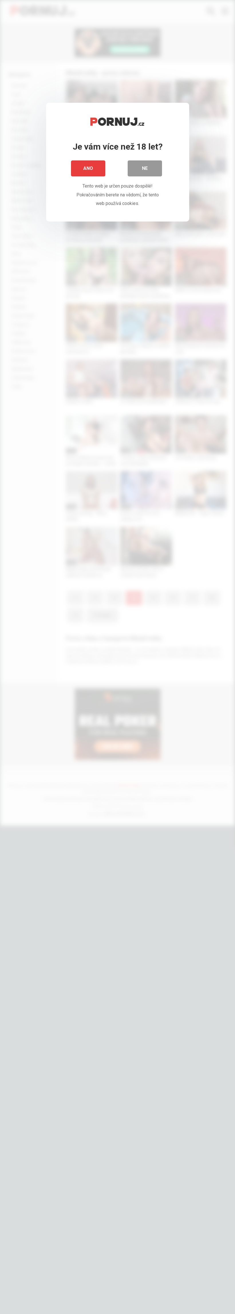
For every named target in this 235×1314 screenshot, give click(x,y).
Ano (88, 168)
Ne (145, 168)
